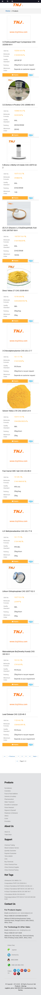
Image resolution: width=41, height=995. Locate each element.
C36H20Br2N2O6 (14, 421)
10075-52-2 (13, 174)
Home (8, 11)
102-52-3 (12, 660)
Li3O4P (11, 602)
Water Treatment (9, 802)
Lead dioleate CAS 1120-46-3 (14, 714)
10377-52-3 (13, 597)
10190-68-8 (13, 297)
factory (20, 990)
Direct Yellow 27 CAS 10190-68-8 (15, 291)
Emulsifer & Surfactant (10, 805)
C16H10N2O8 (13, 241)
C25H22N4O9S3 (14, 301)
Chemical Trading (9, 845)
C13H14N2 (12, 541)
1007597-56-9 (14, 236)
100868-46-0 (13, 111)
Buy (35, 988)
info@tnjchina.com (25, 930)
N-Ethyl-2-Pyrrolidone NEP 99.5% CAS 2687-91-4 (19, 889)
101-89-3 (12, 477)
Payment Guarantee (10, 853)
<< (4, 756)
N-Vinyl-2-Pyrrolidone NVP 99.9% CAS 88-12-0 (18, 886)
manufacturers (28, 988)
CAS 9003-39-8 (19, 988)
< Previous (11, 756)
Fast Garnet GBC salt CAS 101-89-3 (16, 471)
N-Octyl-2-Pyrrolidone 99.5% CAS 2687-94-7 (17, 891)
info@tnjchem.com (13, 930)
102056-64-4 (13, 51)
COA (5, 859)
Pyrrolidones (8, 788)
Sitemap (23, 986)
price (12, 988)
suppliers (7, 988)
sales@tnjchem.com (14, 913)
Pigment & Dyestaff (10, 810)
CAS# (6, 818)
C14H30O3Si (13, 55)
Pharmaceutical (9, 799)
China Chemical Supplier (11, 867)
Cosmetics (7, 791)
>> (17, 761)
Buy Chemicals (8, 861)
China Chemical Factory (11, 870)
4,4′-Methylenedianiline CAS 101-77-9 (17, 531)
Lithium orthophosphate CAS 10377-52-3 (18, 591)
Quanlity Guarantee (10, 850)
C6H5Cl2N (12, 115)
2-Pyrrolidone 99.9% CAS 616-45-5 (14, 894)
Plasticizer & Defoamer (11, 813)
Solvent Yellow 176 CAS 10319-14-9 (16, 411)
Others (6, 816)
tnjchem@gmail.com (27, 913)
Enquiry (15, 75)
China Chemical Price (10, 864)
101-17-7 (12, 357)
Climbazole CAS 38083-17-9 (12, 880)
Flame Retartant (9, 807)
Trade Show (7, 834)
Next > (35, 756)
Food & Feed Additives (11, 793)
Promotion (7, 821)
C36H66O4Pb (13, 725)
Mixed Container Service (11, 848)
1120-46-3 (12, 720)
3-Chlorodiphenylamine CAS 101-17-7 (17, 351)
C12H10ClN (12, 361)
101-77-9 (12, 537)
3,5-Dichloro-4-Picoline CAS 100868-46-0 (18, 105)
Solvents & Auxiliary (10, 796)
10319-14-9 (13, 417)
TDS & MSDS (8, 856)
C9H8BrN (12, 178)
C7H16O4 (12, 664)
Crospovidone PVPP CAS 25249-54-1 (15, 883)
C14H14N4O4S (14, 481)
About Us (7, 832)
